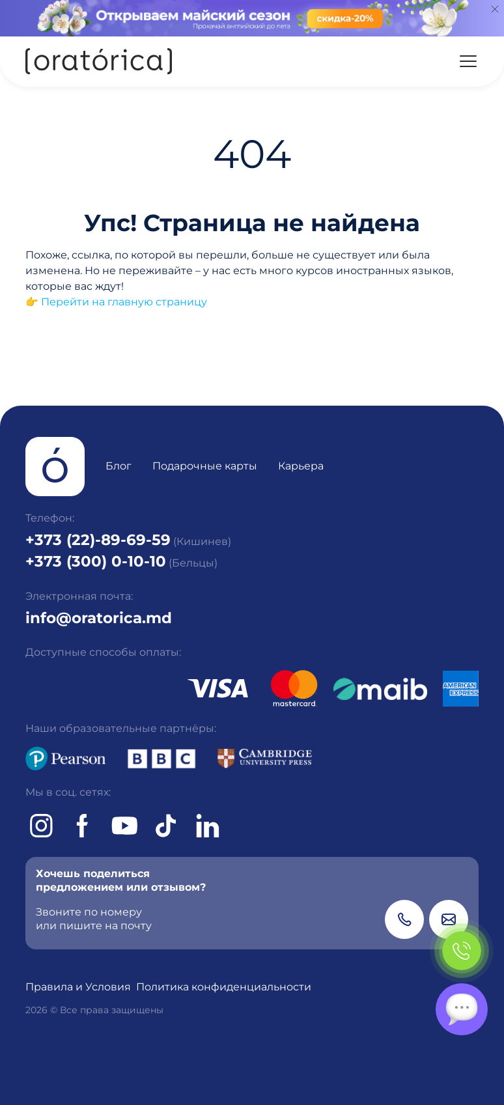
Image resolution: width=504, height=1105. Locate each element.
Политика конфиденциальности (223, 987)
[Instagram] (41, 825)
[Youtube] (124, 825)
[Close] (495, 9)
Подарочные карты (204, 466)
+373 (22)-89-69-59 (98, 540)
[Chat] (462, 1009)
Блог (118, 466)
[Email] (448, 919)
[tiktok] (166, 825)
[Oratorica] (98, 61)
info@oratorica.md (98, 618)
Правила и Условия (78, 987)
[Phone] (404, 919)
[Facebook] (82, 825)
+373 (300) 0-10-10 (95, 561)
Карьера (301, 466)
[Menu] (468, 61)
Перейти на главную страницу (124, 302)
